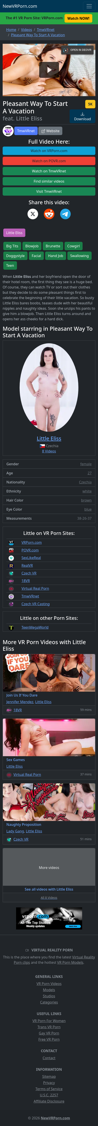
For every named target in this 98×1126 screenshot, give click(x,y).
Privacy (49, 1082)
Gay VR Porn (49, 1033)
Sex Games (15, 759)
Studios (49, 996)
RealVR (27, 565)
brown (86, 500)
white (87, 491)
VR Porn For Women (49, 1020)
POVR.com (30, 550)
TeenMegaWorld (34, 627)
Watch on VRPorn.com (49, 150)
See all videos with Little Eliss (49, 889)
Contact (49, 1057)
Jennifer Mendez (19, 701)
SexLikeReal (31, 557)
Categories (49, 1002)
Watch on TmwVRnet (49, 171)
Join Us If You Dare (21, 695)
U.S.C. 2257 (49, 1095)
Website (50, 130)
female (86, 464)
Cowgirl (73, 246)
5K (90, 104)
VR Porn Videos (49, 983)
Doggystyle (15, 255)
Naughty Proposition (23, 824)
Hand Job (55, 255)
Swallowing (79, 255)
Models (49, 989)
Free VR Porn (48, 1039)
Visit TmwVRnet (49, 191)
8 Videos (49, 451)
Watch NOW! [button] (78, 18)
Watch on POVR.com (49, 160)
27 (90, 473)
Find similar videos (49, 181)
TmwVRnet (26, 130)
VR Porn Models (70, 962)
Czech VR (28, 573)
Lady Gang (15, 831)
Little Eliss (14, 232)
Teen (10, 265)
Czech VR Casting (35, 603)
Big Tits (12, 246)
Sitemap (49, 1076)
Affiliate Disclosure (49, 1101)
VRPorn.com (31, 542)
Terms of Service (49, 1088)
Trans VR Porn (49, 1027)
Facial (36, 255)
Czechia (85, 482)
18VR (25, 580)
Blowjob (32, 246)
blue (88, 509)
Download (82, 116)
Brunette (53, 246)
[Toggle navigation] (89, 6)
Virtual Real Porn (35, 588)
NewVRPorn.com (20, 6)
